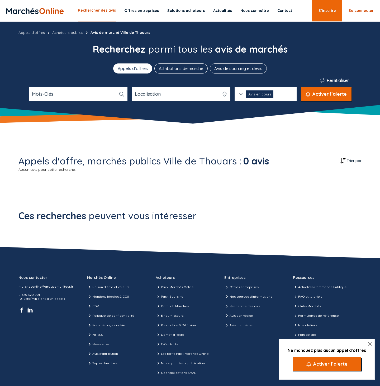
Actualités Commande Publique (320, 287)
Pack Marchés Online (175, 287)
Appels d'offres (31, 32)
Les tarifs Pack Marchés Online (182, 353)
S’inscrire (327, 10)
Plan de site (304, 334)
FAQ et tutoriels (307, 296)
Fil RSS (95, 334)
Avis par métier (238, 325)
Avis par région (238, 315)
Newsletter (98, 344)
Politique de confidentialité (110, 315)
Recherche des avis (242, 306)
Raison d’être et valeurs (108, 287)
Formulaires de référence (316, 315)
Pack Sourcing (169, 296)
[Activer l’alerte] (327, 364)
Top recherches (102, 363)
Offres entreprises (141, 10)
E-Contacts (167, 344)
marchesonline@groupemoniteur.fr (45, 286)
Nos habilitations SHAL (176, 372)
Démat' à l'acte (170, 334)
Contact (284, 10)
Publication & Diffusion (176, 325)
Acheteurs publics (67, 32)
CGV (93, 306)
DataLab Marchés (172, 306)
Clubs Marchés (307, 306)
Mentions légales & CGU (108, 296)
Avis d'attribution (102, 353)
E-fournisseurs (169, 315)
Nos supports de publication (180, 363)
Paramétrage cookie (106, 325)
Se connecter (361, 10)
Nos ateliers (305, 325)
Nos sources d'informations (248, 296)
